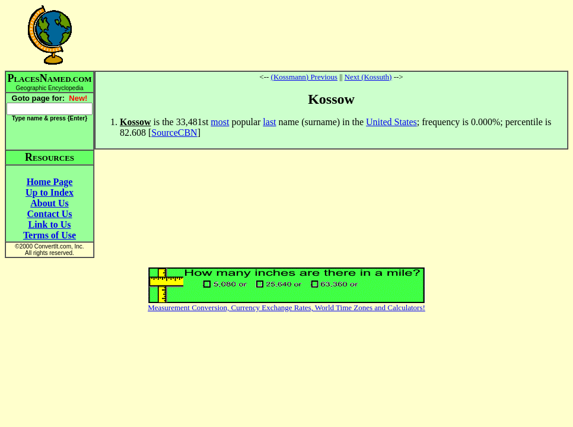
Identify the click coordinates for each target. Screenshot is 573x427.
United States (391, 122)
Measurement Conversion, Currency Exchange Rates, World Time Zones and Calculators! (286, 307)
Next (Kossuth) (368, 76)
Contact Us (49, 214)
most (220, 122)
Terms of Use (49, 235)
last (269, 122)
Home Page (50, 182)
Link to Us (49, 224)
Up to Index (50, 192)
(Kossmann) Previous (304, 76)
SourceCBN (174, 133)
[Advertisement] (331, 35)
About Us (49, 203)
